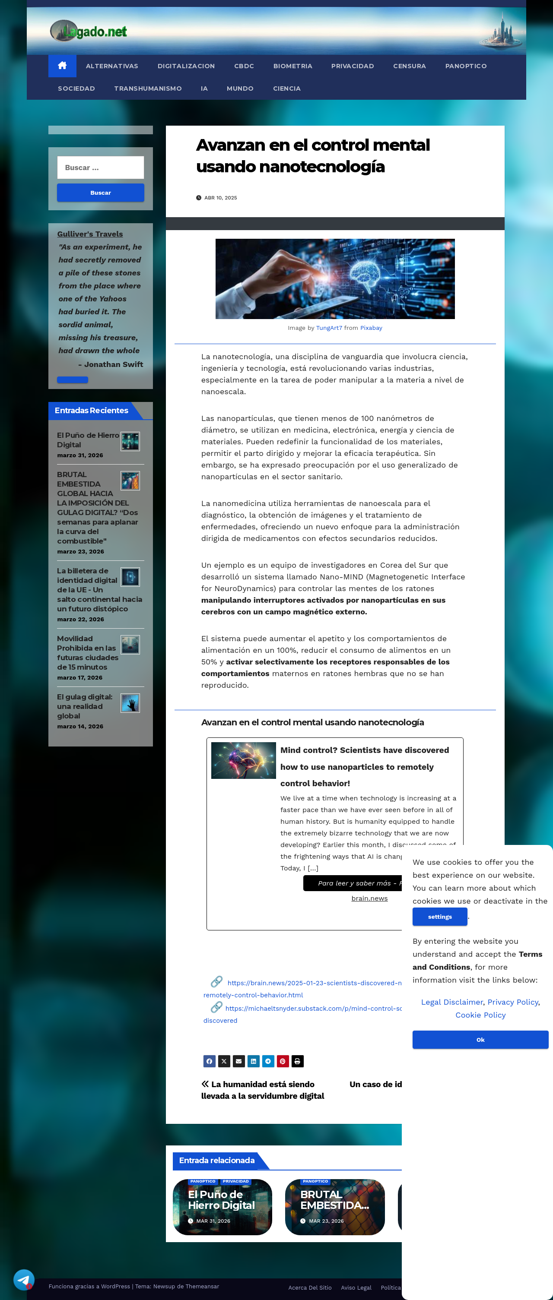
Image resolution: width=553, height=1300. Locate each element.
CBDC (244, 66)
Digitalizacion (186, 66)
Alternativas (112, 66)
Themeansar (202, 1286)
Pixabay (371, 327)
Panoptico (466, 66)
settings (440, 916)
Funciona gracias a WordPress (90, 1286)
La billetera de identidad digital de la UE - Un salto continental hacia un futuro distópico (99, 589)
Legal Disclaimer (452, 1001)
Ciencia (287, 88)
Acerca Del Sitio (309, 1287)
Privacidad (352, 66)
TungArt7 (329, 327)
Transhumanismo (148, 88)
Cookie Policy (480, 1014)
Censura (409, 66)
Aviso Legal (356, 1287)
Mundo (240, 88)
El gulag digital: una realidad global (84, 706)
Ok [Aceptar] (481, 1039)
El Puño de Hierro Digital (221, 1199)
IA (204, 88)
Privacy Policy (513, 1001)
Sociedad (76, 88)
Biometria (293, 66)
